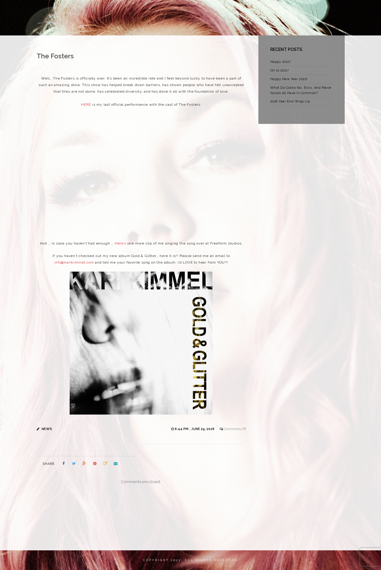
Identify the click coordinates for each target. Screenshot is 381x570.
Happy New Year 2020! (289, 79)
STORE (249, 10)
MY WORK (150, 10)
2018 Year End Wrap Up (290, 101)
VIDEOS (224, 10)
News (47, 429)
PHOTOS (275, 10)
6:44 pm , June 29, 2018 (195, 429)
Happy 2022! (280, 62)
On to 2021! (279, 70)
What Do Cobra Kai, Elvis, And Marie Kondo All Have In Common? (300, 90)
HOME (98, 10)
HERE (86, 104)
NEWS (176, 10)
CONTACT (331, 10)
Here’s (120, 243)
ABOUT (122, 10)
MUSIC (199, 10)
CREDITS (303, 10)
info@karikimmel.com (74, 262)
